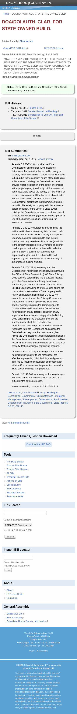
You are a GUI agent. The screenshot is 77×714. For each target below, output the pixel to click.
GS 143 (19, 406)
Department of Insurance (20, 403)
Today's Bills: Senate (17, 469)
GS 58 (11, 406)
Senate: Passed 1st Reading (43, 111)
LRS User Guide (15, 594)
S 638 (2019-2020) (20, 155)
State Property (61, 403)
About (9, 590)
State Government (43, 403)
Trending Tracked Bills (18, 477)
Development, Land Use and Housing (26, 392)
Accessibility (42, 650)
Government (28, 396)
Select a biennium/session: (17, 520)
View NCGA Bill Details (15, 48)
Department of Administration (53, 399)
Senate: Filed (36, 108)
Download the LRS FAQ (38, 444)
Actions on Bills (14, 481)
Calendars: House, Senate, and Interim (27, 621)
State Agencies (29, 399)
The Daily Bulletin (15, 461)
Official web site (16, 613)
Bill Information (15, 617)
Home (6, 14)
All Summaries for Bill (19, 422)
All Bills (10, 473)
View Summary (45, 159)
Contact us (12, 598)
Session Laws (14, 485)
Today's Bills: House (17, 465)
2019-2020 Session (53, 48)
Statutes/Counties (16, 492)
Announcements (15, 496)
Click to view (26, 41)
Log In (32, 650)
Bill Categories (14, 488)
